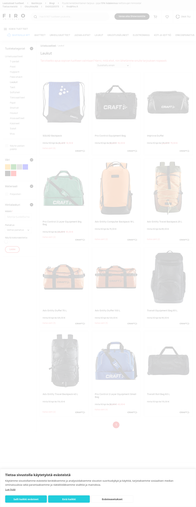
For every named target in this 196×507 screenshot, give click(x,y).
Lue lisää (10, 489)
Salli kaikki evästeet (23, 499)
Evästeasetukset (98, 499)
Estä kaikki (60, 499)
